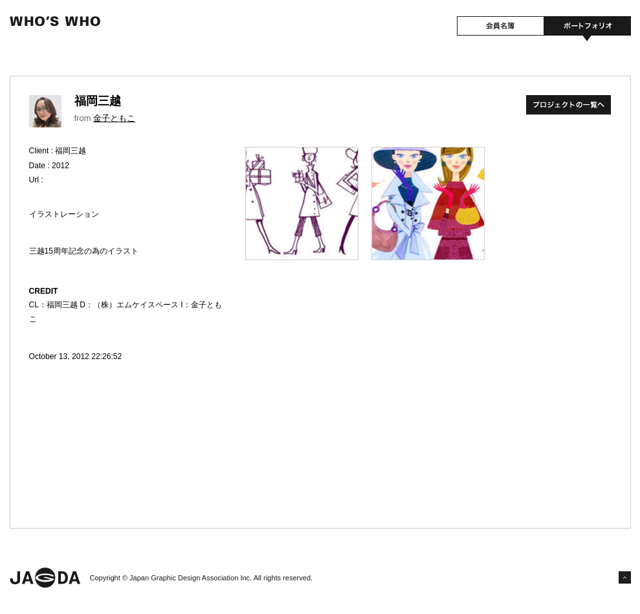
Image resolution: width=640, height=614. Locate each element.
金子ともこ (114, 118)
